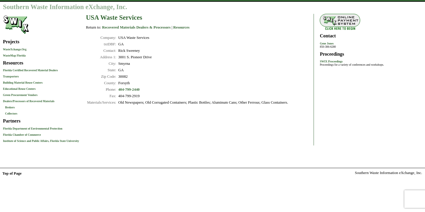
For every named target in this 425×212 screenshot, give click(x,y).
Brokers (10, 107)
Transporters (11, 76)
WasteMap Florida (14, 55)
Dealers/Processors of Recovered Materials (29, 101)
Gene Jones (327, 43)
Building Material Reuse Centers (23, 82)
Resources (181, 27)
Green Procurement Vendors (20, 95)
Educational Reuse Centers (19, 88)
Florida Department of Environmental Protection (32, 128)
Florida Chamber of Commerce (22, 134)
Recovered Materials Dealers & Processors (136, 27)
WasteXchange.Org (15, 49)
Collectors (11, 113)
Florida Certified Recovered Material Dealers (30, 70)
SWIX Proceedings (331, 61)
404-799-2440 (129, 89)
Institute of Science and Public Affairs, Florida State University (41, 141)
